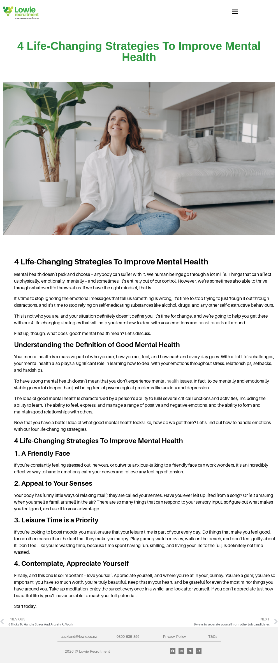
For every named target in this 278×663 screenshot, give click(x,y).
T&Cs (212, 636)
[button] (235, 11)
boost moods (211, 322)
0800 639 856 (128, 636)
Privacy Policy (174, 636)
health (172, 381)
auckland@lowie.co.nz (79, 636)
